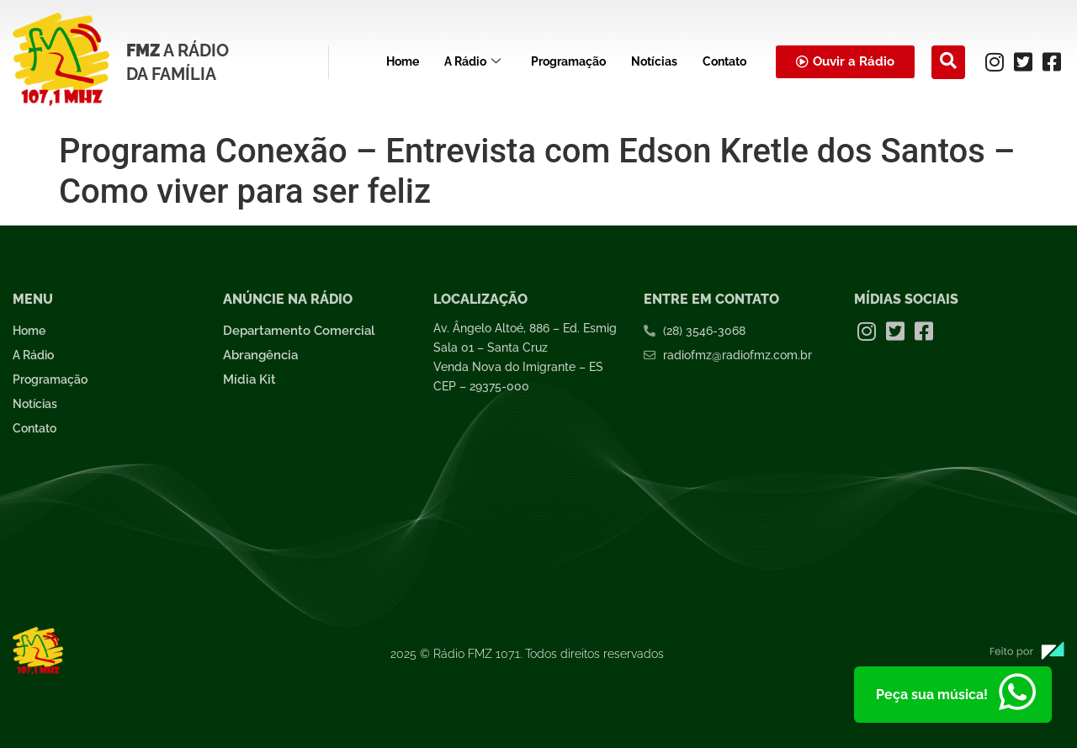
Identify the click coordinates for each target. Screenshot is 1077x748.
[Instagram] (994, 62)
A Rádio (472, 62)
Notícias (654, 61)
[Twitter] (1023, 62)
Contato (724, 61)
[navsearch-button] (948, 62)
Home (402, 61)
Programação (568, 61)
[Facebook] (1051, 62)
